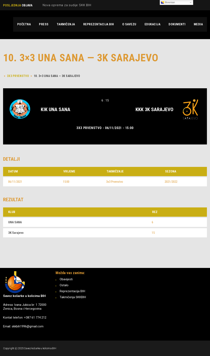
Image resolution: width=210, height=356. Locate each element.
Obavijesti (66, 279)
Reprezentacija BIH (72, 291)
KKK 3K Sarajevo (154, 109)
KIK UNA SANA (55, 109)
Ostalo (64, 285)
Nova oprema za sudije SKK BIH (67, 5)
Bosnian (168, 2)
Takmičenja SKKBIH (73, 297)
